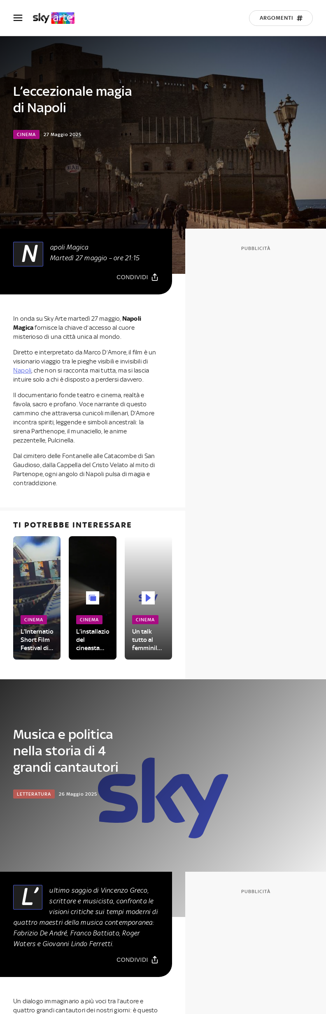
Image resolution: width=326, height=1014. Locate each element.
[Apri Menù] (23, 18)
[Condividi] (137, 277)
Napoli (22, 370)
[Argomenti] (281, 18)
